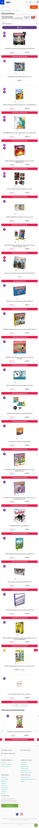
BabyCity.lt (3, 781)
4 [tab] (23, 45)
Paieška (34, 7)
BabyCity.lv (3, 783)
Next (36, 730)
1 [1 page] (12, 705)
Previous (2, 730)
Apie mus (3, 762)
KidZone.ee (4, 791)
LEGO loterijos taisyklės (26, 772)
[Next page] (26, 705)
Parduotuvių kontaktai (6, 764)
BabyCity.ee (4, 785)
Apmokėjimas (24, 762)
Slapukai (23, 781)
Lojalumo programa (5, 766)
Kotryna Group (4, 779)
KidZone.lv (3, 793)
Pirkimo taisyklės (24, 768)
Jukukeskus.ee (4, 787)
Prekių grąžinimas (25, 766)
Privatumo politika (25, 777)
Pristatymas (23, 764)
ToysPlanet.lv (4, 789)
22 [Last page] (23, 705)
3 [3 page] (17, 705)
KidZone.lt (3, 777)
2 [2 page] (15, 705)
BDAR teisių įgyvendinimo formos (28, 779)
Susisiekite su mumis (25, 770)
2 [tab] (19, 73)
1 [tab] (15, 45)
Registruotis (9, 805)
